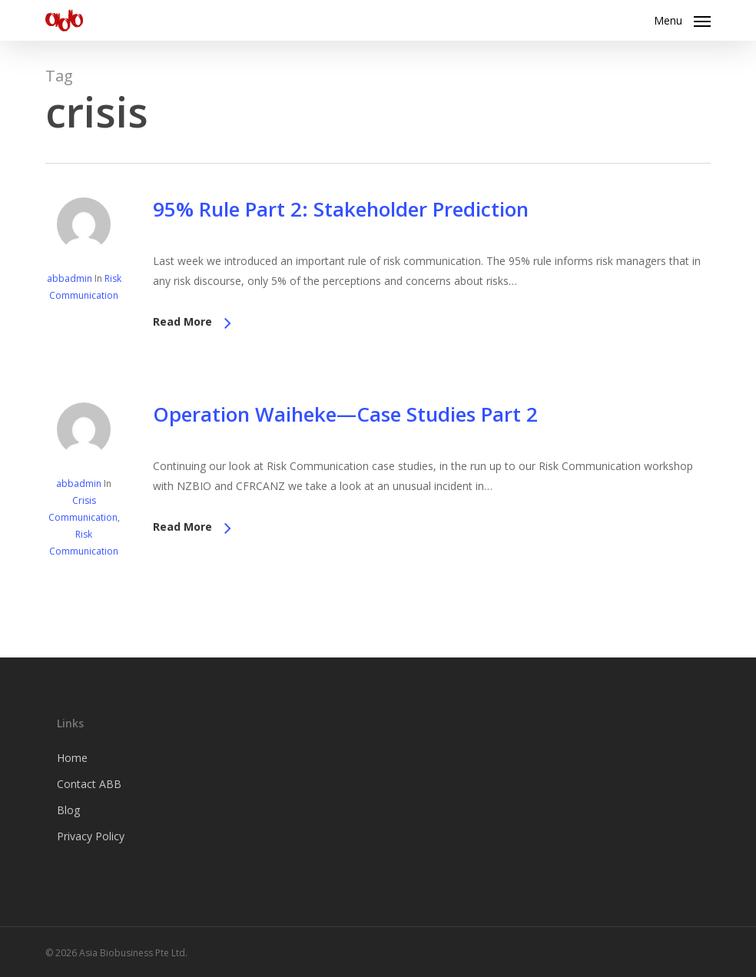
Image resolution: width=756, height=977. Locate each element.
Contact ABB (89, 784)
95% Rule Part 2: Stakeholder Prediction (341, 209)
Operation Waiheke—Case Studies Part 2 (345, 414)
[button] (682, 18)
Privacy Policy (90, 836)
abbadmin (69, 278)
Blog (68, 810)
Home (72, 757)
